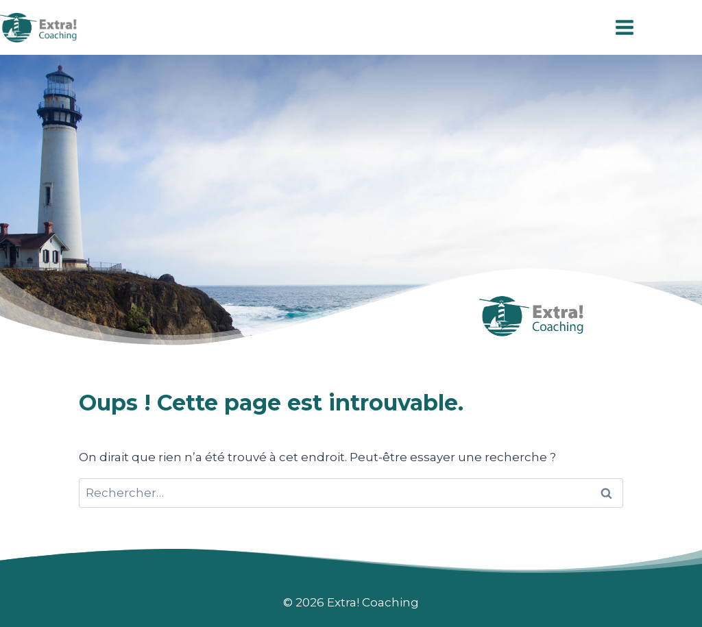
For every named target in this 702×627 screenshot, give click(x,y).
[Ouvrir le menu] (624, 27)
